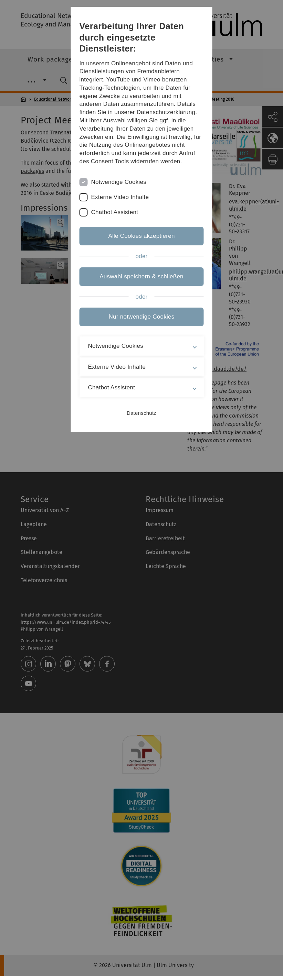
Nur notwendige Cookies (142, 316)
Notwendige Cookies (119, 182)
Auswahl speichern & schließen (141, 276)
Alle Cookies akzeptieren (141, 236)
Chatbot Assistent (114, 212)
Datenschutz (141, 413)
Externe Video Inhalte (120, 197)
